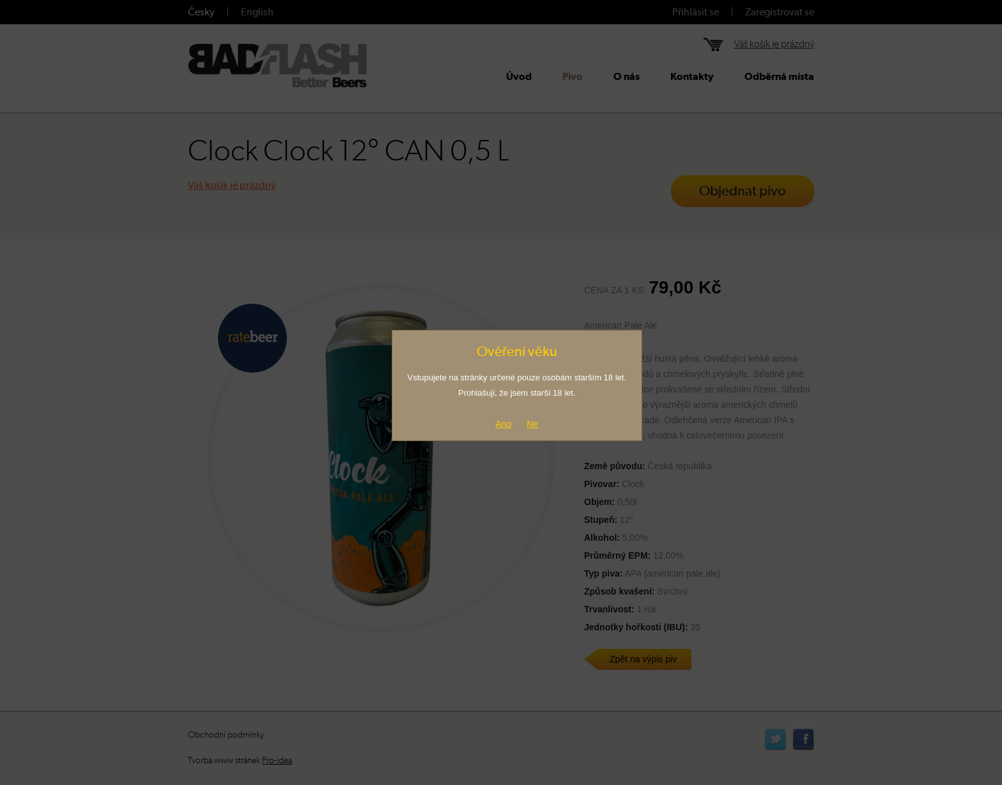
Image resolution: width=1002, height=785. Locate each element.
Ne (532, 424)
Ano (503, 424)
